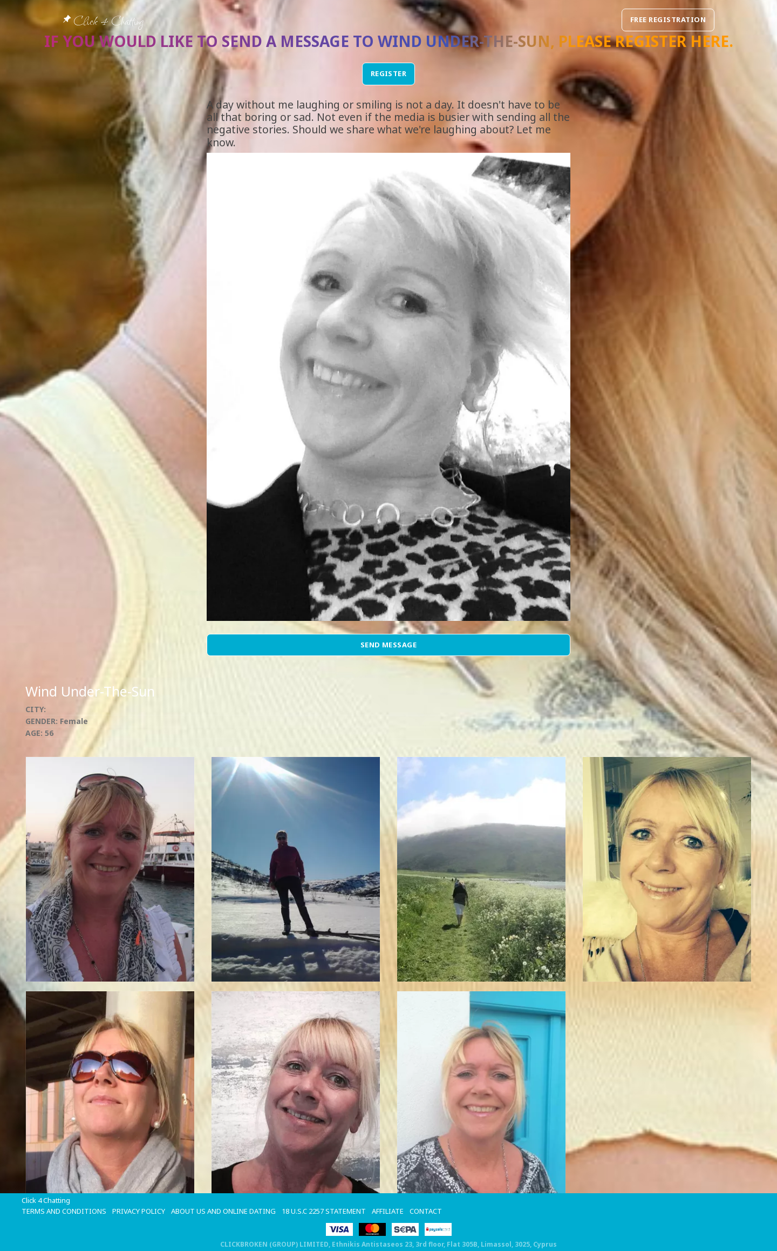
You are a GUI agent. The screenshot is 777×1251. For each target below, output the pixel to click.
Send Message (388, 645)
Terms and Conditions (64, 1211)
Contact (426, 1211)
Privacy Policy (138, 1211)
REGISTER (389, 73)
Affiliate (388, 1211)
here (709, 41)
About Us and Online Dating (223, 1211)
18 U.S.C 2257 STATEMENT (324, 1211)
